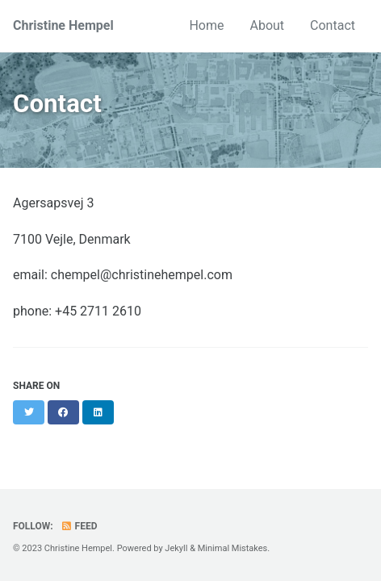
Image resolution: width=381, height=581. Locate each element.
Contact (332, 25)
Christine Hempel (63, 25)
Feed (79, 526)
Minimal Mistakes (233, 548)
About (266, 25)
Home (206, 25)
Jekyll (176, 548)
